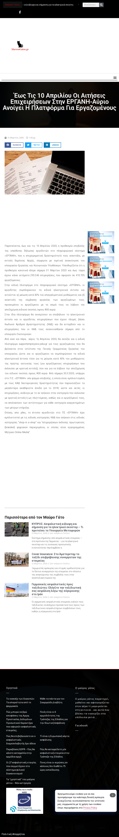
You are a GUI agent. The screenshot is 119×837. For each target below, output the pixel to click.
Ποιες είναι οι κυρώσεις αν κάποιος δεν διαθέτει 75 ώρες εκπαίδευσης (54, 766)
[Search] (101, 5)
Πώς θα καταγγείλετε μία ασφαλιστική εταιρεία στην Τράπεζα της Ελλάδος (55, 753)
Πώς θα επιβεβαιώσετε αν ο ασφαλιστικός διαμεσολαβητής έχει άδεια (21, 739)
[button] (114, 77)
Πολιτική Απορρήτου (13, 834)
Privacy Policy (90, 807)
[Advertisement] (76, 45)
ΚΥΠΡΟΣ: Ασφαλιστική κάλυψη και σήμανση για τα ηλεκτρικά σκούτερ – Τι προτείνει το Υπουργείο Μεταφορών (61, 5)
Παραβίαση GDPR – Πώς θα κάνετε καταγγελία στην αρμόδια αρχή (20, 753)
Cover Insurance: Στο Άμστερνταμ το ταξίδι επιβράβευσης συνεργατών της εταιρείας (56, 557)
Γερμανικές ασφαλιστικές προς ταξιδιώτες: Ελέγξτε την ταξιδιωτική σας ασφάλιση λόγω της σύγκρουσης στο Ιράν (56, 589)
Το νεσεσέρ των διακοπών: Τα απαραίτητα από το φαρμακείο (20, 702)
